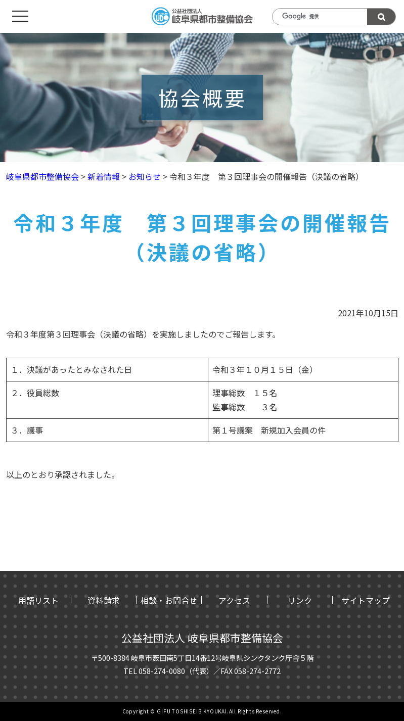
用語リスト (38, 600)
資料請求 (103, 600)
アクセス (234, 600)
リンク (300, 600)
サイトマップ (365, 600)
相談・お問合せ (169, 600)
